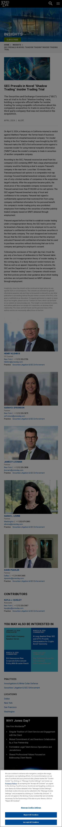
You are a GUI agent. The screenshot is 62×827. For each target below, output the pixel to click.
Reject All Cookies (31, 817)
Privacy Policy (11, 786)
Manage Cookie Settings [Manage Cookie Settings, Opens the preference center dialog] (31, 810)
